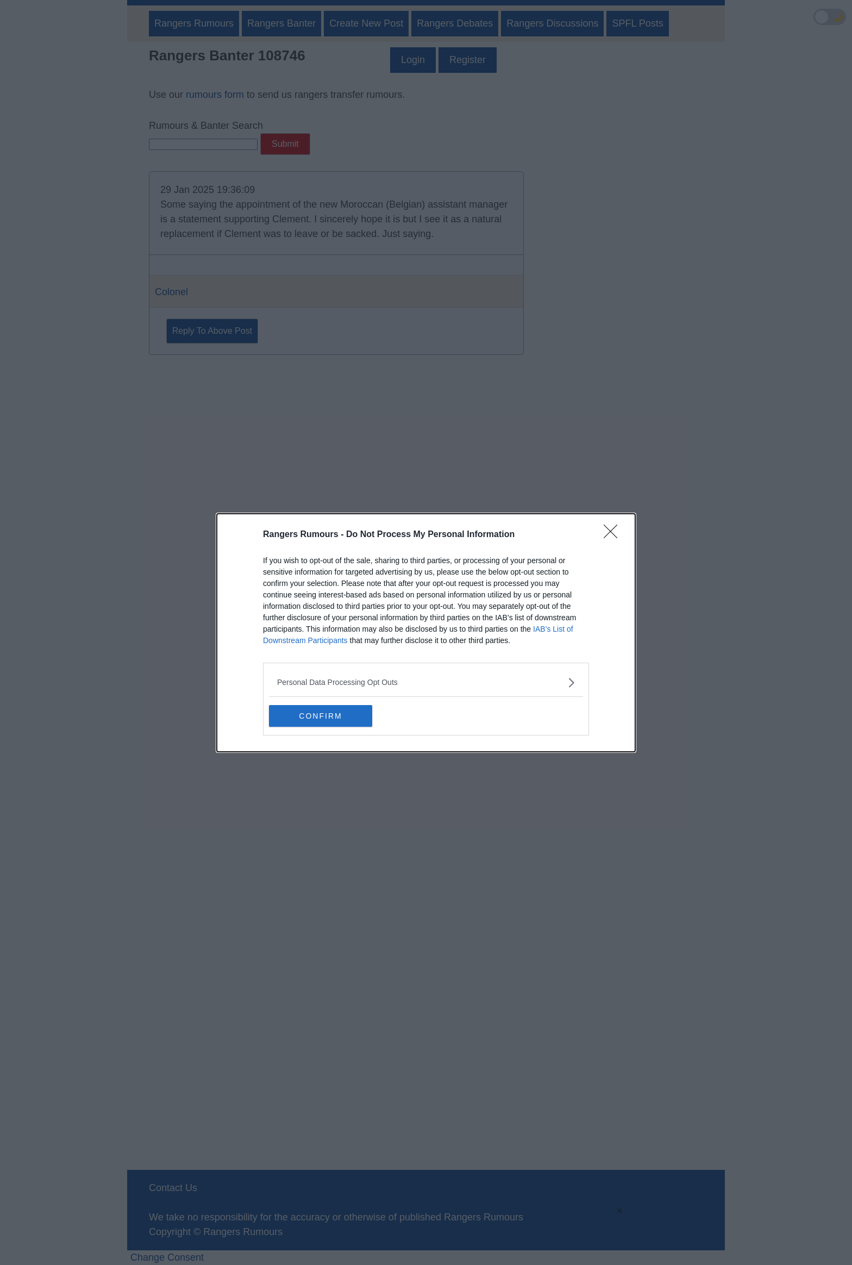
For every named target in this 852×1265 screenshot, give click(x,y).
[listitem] (426, 682)
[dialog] (426, 633)
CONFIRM (320, 716)
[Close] (614, 535)
